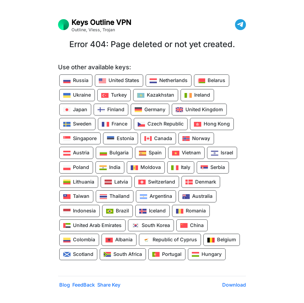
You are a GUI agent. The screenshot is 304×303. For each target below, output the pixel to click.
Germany (150, 109)
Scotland (78, 254)
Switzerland (156, 182)
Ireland (197, 95)
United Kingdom (199, 109)
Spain (150, 153)
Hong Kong (212, 124)
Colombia (79, 240)
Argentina (156, 196)
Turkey (114, 95)
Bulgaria (114, 153)
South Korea (151, 225)
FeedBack (83, 285)
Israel (222, 153)
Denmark (200, 182)
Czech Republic (161, 124)
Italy (180, 167)
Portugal (166, 254)
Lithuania (78, 182)
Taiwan (76, 196)
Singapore (80, 138)
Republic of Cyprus (170, 240)
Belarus (211, 80)
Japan (75, 109)
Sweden (77, 124)
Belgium (221, 240)
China (192, 225)
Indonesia (79, 211)
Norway (196, 138)
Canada (158, 138)
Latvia (116, 182)
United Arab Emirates (92, 225)
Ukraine (77, 95)
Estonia (120, 138)
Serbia (213, 167)
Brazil (117, 211)
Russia (75, 80)
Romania (191, 211)
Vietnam (186, 153)
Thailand (115, 196)
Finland (111, 109)
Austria (76, 153)
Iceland (152, 211)
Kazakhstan (155, 95)
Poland (76, 167)
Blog (64, 285)
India (109, 167)
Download (234, 285)
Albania (119, 240)
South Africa (123, 254)
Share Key (108, 285)
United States (119, 80)
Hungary (207, 254)
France (114, 124)
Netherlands (169, 80)
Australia (197, 196)
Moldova (146, 167)
